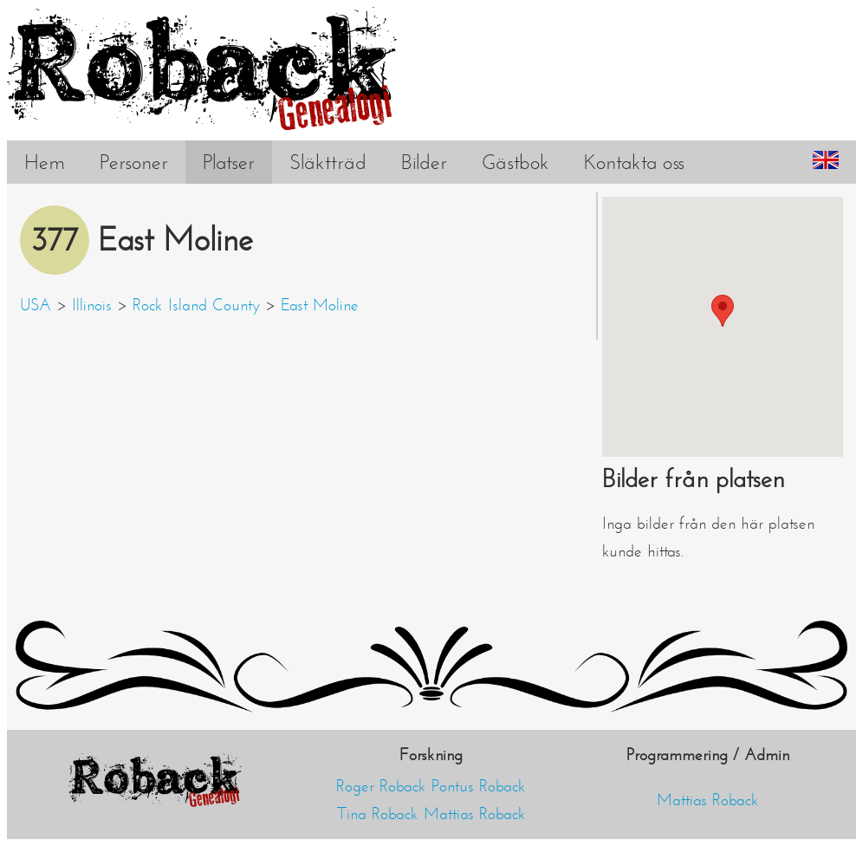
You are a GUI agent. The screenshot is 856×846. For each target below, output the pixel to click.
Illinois (92, 305)
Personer (134, 162)
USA (35, 305)
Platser (229, 162)
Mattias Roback (475, 813)
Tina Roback (377, 813)
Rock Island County (196, 305)
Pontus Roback (478, 786)
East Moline (320, 305)
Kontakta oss (634, 162)
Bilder (424, 162)
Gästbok (515, 162)
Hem (44, 162)
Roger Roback (381, 786)
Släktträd (327, 162)
